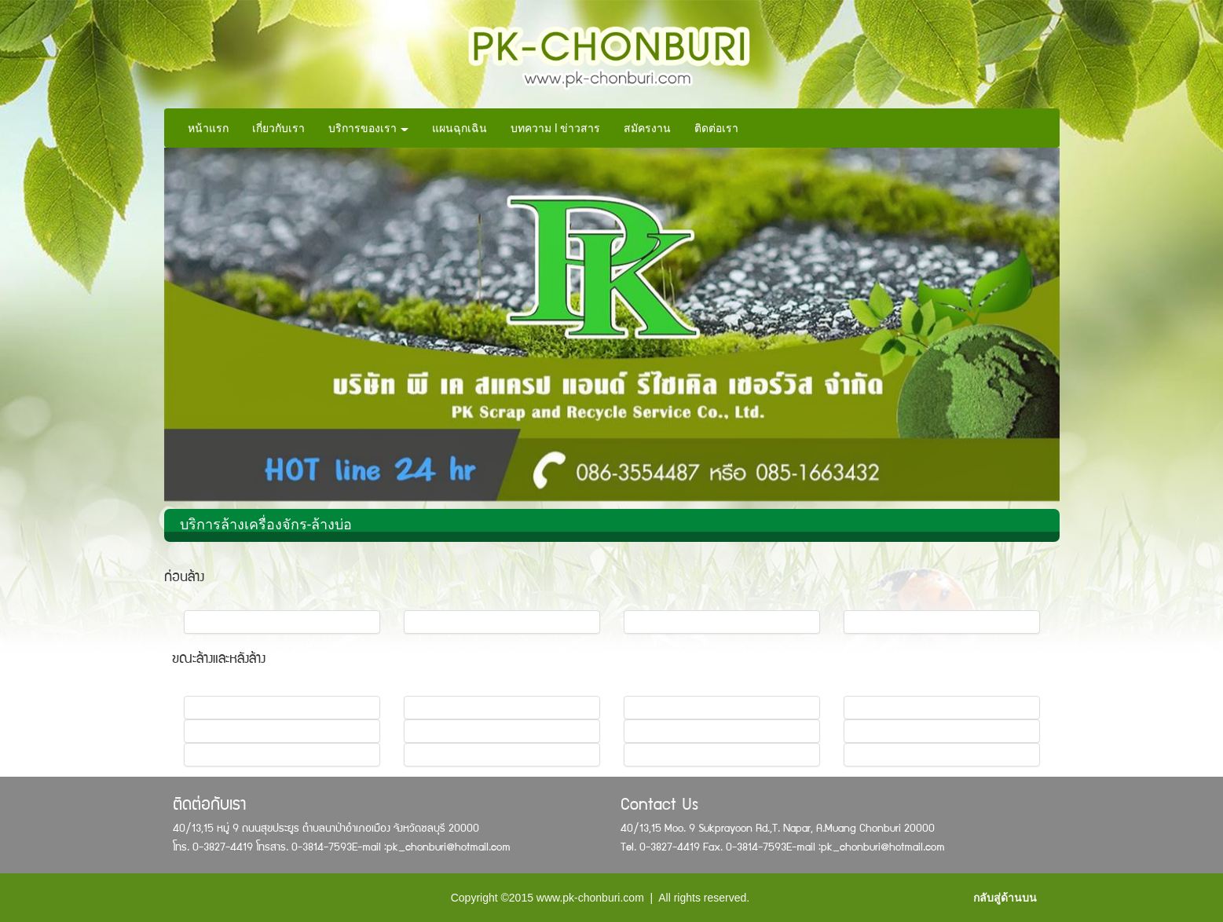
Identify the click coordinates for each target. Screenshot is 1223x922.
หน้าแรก (208, 128)
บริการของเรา (368, 128)
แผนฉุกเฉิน (459, 128)
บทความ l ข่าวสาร (555, 128)
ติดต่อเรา (716, 128)
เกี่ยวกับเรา (278, 128)
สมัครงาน (647, 128)
